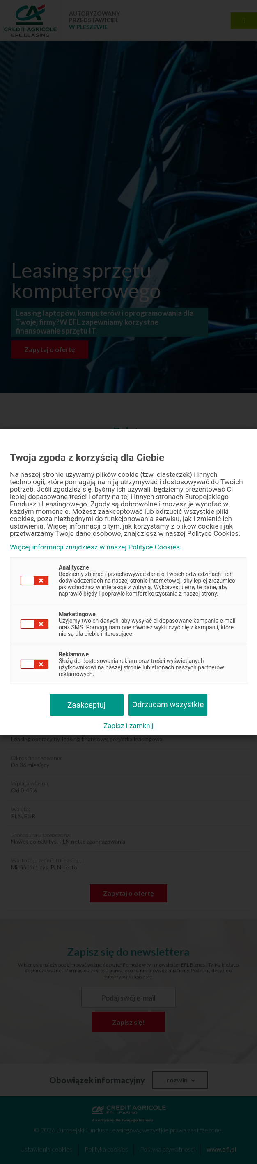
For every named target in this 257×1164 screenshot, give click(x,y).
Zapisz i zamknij (128, 725)
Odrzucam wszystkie (168, 704)
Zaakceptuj (86, 705)
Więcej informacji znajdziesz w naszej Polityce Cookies (95, 547)
